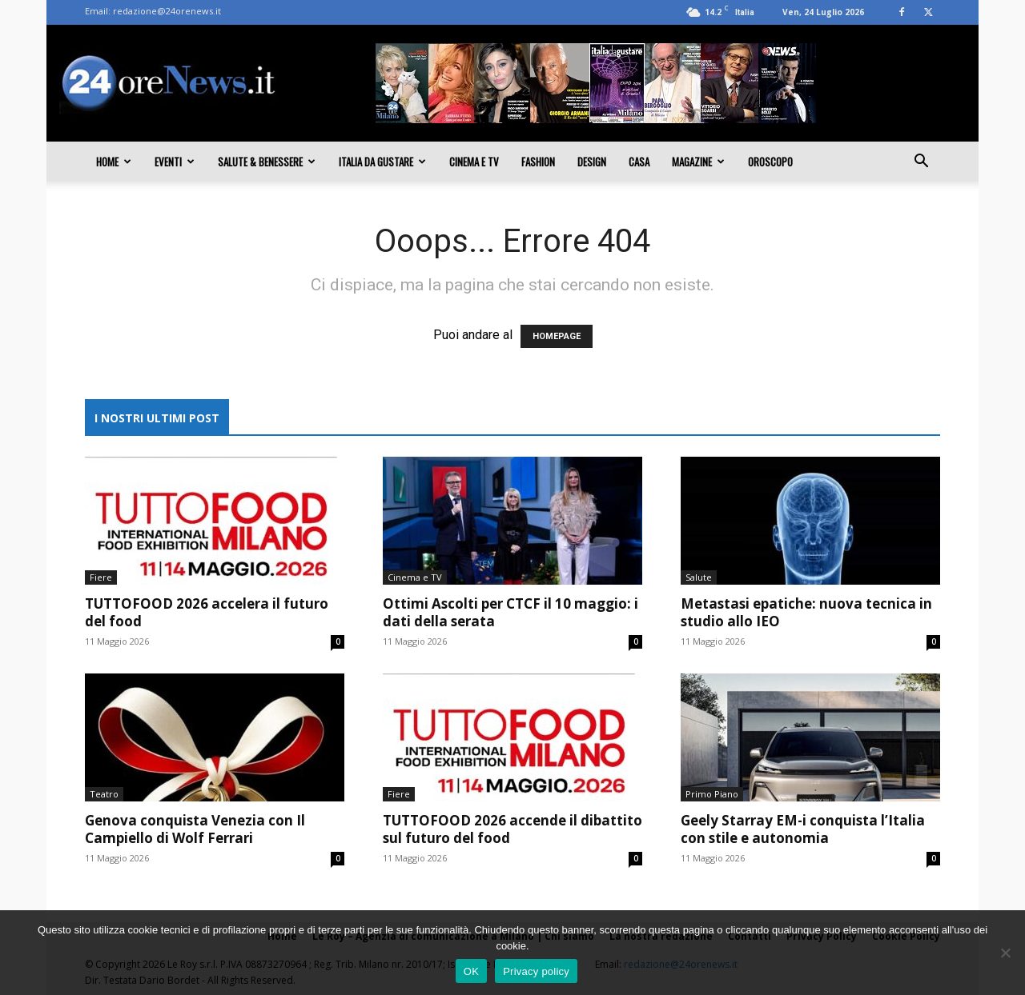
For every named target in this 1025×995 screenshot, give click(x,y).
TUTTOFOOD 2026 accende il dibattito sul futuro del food (512, 829)
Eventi (175, 162)
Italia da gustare (382, 162)
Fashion (538, 162)
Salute (698, 577)
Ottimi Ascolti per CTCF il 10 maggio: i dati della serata (510, 612)
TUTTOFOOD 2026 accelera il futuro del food (206, 612)
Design (591, 162)
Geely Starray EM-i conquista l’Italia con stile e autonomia (803, 829)
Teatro (104, 794)
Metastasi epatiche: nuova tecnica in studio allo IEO (806, 612)
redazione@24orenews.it (167, 11)
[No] (1005, 953)
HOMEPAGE (557, 336)
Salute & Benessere (267, 162)
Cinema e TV (474, 162)
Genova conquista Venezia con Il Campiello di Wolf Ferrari (195, 829)
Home (113, 162)
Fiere (101, 577)
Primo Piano (711, 794)
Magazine (698, 162)
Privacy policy (536, 971)
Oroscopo (770, 162)
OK (471, 971)
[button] (921, 162)
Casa (639, 162)
